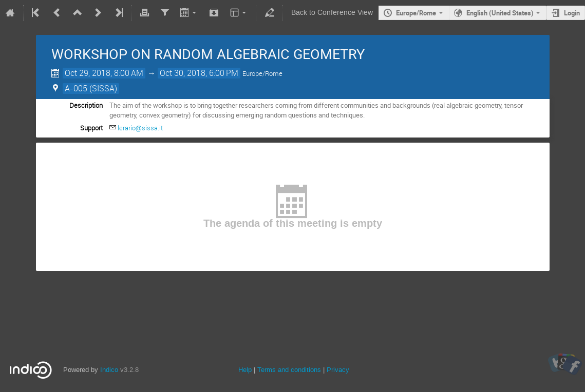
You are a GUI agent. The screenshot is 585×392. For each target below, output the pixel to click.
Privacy (338, 369)
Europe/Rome (416, 12)
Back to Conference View (332, 12)
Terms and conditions (289, 369)
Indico (109, 369)
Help (245, 369)
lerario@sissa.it (140, 127)
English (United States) (500, 12)
